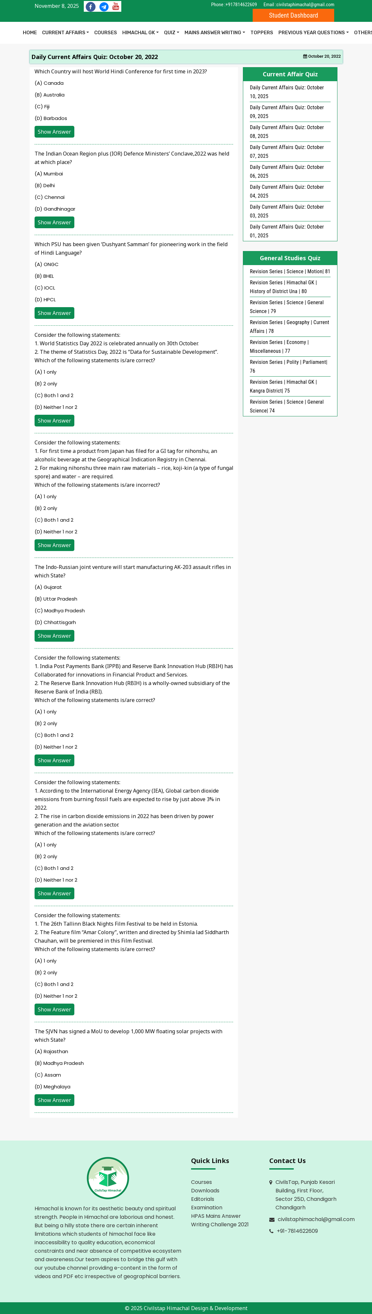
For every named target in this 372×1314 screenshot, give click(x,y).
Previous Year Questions (311, 33)
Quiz (169, 33)
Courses (201, 1182)
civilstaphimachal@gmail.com (305, 4)
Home (30, 33)
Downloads (205, 1190)
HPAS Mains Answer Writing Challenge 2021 (220, 1220)
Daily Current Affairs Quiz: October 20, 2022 (94, 57)
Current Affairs (63, 33)
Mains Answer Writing (213, 33)
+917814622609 (241, 4)
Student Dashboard (293, 15)
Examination (206, 1207)
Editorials (202, 1199)
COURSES (105, 33)
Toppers (261, 33)
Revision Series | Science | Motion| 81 (290, 271)
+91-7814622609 (297, 1231)
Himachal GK (138, 33)
